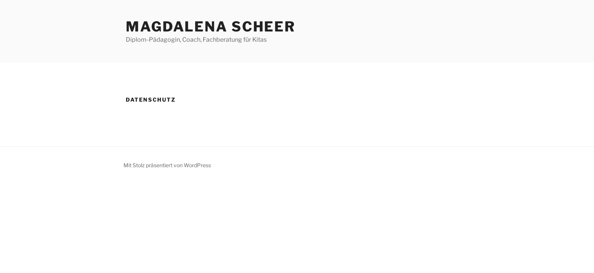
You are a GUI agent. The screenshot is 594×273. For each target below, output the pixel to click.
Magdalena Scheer (210, 26)
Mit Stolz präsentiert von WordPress (167, 165)
